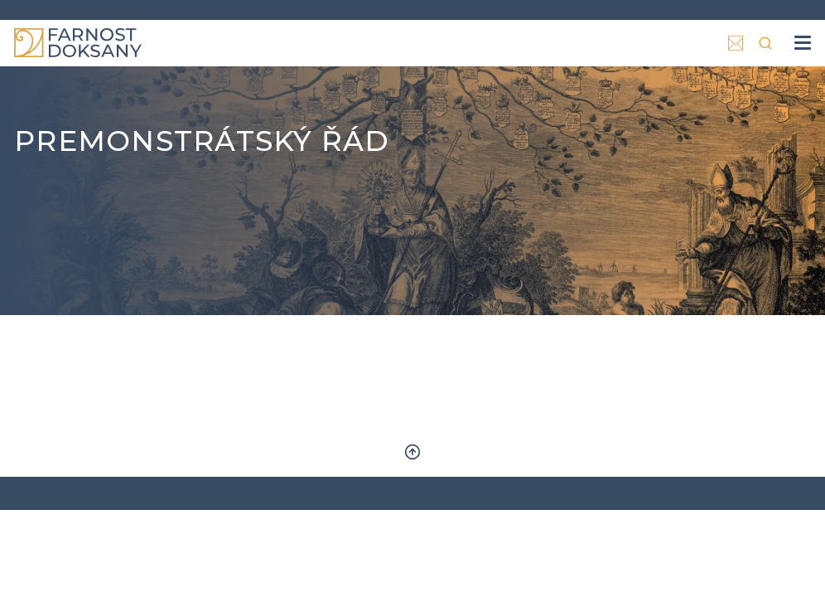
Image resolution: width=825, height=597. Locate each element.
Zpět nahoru (412, 452)
